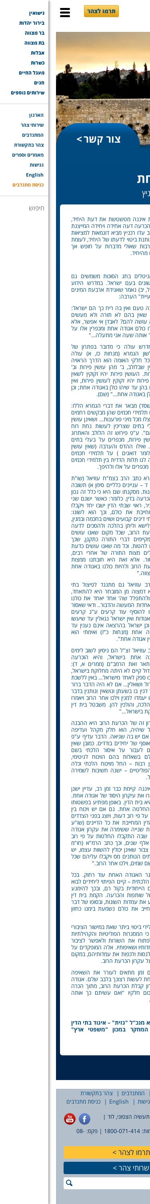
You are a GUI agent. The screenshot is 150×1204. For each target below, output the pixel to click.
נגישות (89, 1101)
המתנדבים (77, 1093)
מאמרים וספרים (122, 1101)
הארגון (139, 1093)
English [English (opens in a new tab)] (63, 1101)
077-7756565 (129, 1131)
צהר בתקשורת (40, 1093)
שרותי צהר (78, 1168)
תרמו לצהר (45, 11)
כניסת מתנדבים (27, 1101)
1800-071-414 (66, 1131)
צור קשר (46, 138)
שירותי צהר (110, 1093)
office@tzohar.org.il (120, 1123)
